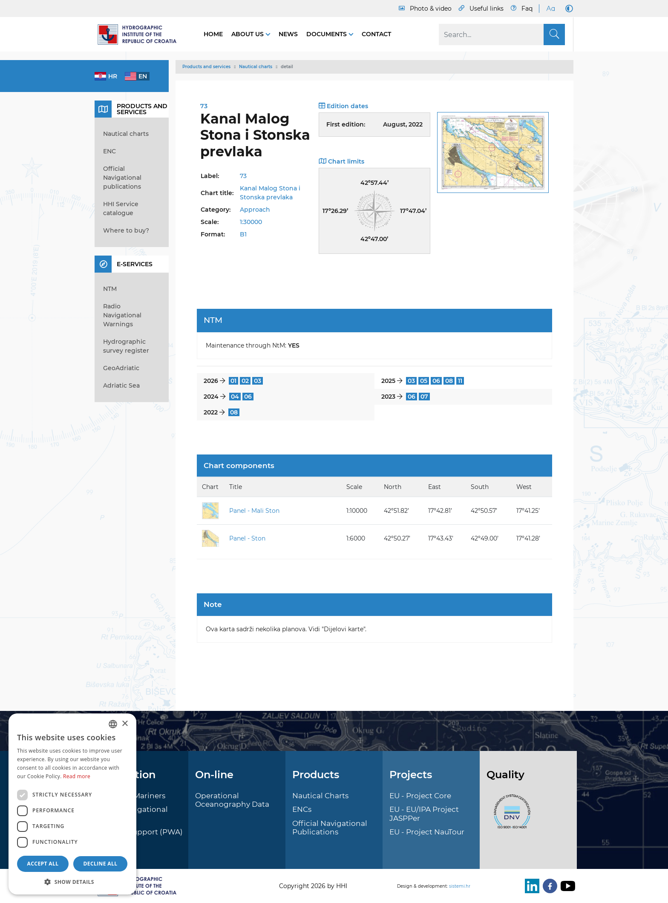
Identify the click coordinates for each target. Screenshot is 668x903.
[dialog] (72, 803)
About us (248, 34)
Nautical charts (255, 66)
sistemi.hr (459, 886)
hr (112, 76)
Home (213, 34)
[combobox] (113, 724)
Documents (327, 34)
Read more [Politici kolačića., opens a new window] (76, 776)
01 (233, 381)
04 (235, 396)
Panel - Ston (247, 538)
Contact (376, 34)
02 (245, 381)
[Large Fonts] (550, 8)
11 (460, 381)
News (288, 34)
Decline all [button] (101, 863)
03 (257, 381)
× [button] (124, 724)
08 (449, 381)
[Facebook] (548, 886)
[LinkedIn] (530, 886)
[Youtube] (566, 886)
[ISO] (510, 816)
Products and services (206, 66)
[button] (72, 881)
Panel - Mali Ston (254, 511)
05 (423, 381)
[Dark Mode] (567, 8)
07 (424, 396)
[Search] (502, 34)
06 (436, 381)
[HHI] (141, 34)
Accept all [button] (43, 863)
